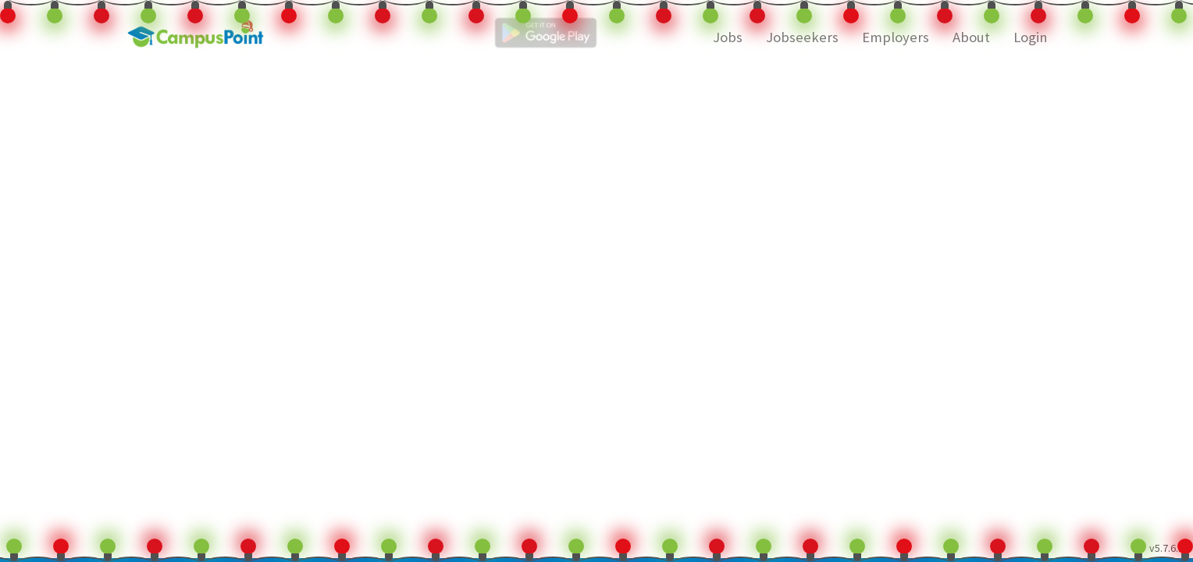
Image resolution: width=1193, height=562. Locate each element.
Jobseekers (802, 37)
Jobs (728, 37)
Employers (895, 37)
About (971, 37)
